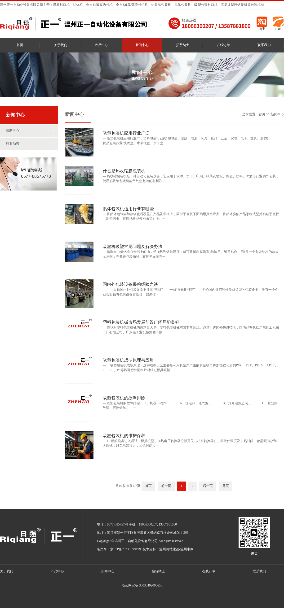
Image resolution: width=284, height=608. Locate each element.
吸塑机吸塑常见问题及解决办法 (132, 247)
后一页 (208, 486)
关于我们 (60, 45)
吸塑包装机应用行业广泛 (126, 133)
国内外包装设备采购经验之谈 (130, 284)
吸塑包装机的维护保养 (124, 436)
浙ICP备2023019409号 (126, 549)
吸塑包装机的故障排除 (124, 398)
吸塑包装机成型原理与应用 (128, 360)
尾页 (225, 486)
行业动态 (12, 144)
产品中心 (101, 45)
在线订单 (223, 45)
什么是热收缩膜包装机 (124, 171)
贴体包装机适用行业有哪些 (128, 209)
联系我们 (264, 45)
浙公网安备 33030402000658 (142, 585)
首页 (20, 45)
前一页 (166, 486)
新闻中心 (142, 45)
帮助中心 (12, 131)
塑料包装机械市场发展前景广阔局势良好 (141, 322)
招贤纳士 (182, 45)
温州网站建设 (169, 549)
